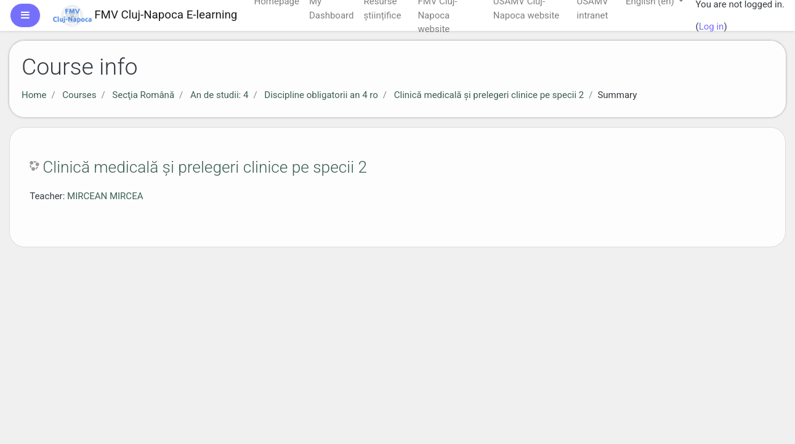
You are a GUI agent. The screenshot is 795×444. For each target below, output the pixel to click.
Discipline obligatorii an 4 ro (320, 95)
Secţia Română (143, 95)
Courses (79, 95)
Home (34, 95)
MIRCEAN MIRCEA (105, 196)
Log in (711, 26)
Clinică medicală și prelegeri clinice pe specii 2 (489, 95)
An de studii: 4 (219, 95)
